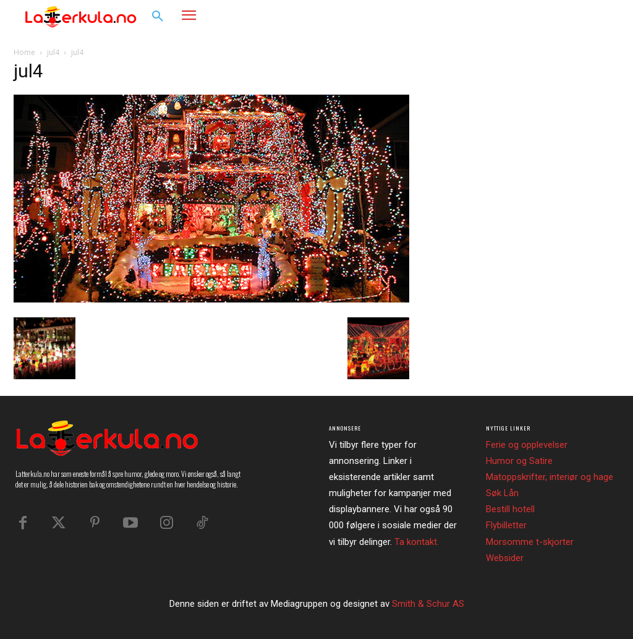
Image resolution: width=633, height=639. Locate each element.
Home (24, 52)
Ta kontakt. (416, 541)
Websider (505, 558)
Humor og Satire (519, 460)
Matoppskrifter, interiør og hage (549, 476)
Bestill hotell (510, 509)
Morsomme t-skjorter (530, 541)
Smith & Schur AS (428, 603)
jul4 (53, 52)
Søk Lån (502, 493)
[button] (157, 17)
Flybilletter (506, 525)
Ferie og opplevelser (526, 444)
